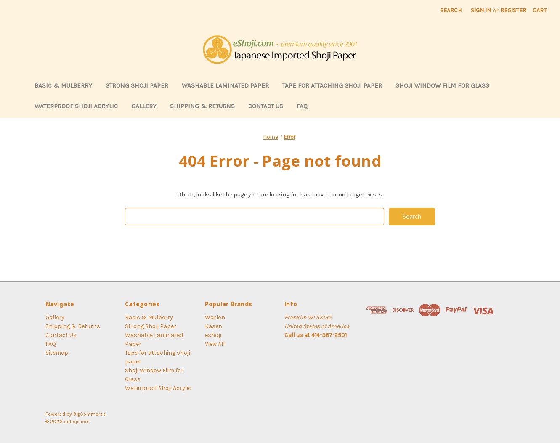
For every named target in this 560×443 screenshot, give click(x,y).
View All (215, 344)
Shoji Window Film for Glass (442, 85)
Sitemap (56, 352)
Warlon (215, 317)
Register (513, 10)
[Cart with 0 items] (539, 10)
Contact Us (265, 106)
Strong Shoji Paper (137, 85)
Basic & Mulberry (63, 85)
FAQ (302, 106)
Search (451, 10)
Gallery (144, 106)
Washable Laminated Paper (225, 85)
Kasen (213, 326)
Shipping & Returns (202, 106)
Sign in (481, 10)
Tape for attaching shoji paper (332, 85)
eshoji (213, 335)
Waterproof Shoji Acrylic (76, 106)
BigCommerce (89, 414)
